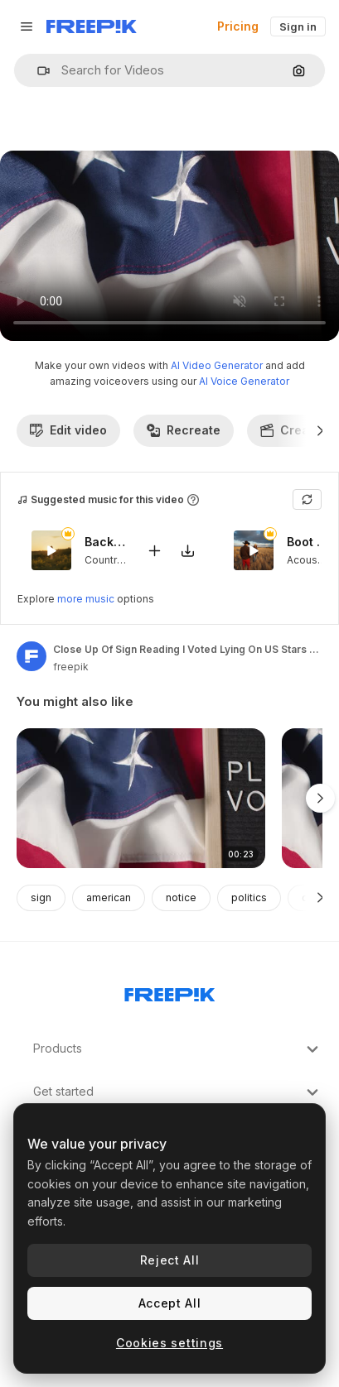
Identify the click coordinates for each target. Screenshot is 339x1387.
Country (103, 560)
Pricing (238, 26)
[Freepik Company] (169, 991)
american (108, 897)
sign (41, 897)
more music (85, 599)
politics (249, 897)
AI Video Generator (217, 365)
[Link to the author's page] (31, 656)
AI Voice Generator (244, 381)
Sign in (298, 26)
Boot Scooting (307, 542)
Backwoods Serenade (105, 542)
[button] (37, 71)
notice (181, 897)
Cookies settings (169, 1343)
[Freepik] (91, 26)
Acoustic (308, 560)
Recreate (183, 430)
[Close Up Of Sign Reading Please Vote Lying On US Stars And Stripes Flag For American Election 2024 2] (141, 798)
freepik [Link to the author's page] (71, 666)
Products (177, 1049)
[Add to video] (154, 551)
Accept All (169, 1303)
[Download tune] (187, 551)
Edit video (68, 430)
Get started (177, 1092)
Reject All (170, 1260)
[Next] (320, 430)
